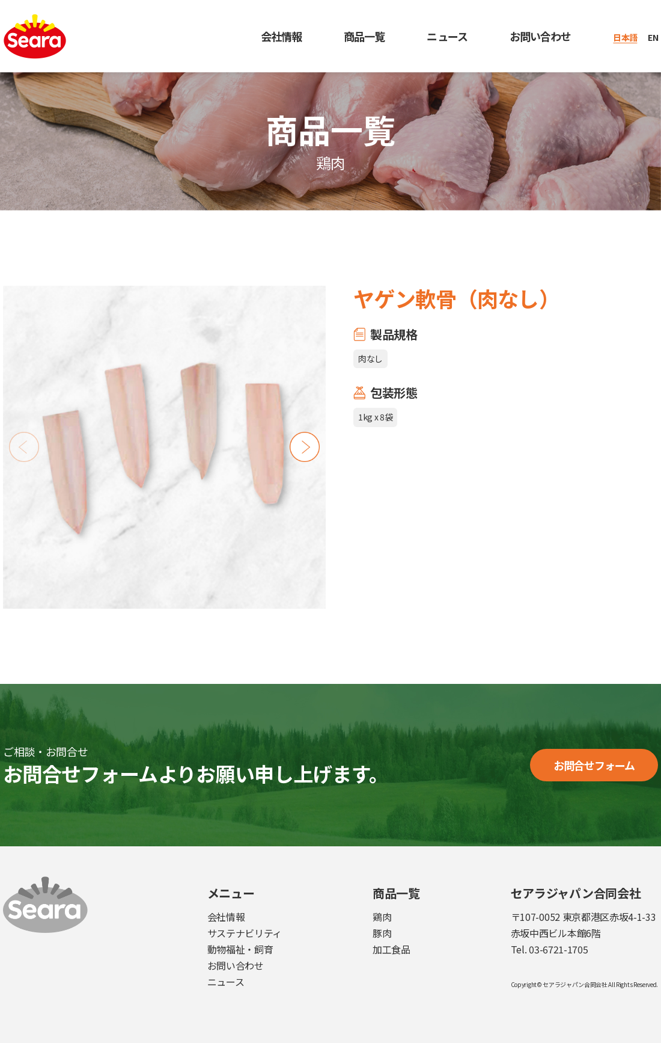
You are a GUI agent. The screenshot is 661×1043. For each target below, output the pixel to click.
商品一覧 (364, 36)
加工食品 (391, 949)
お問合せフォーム (594, 765)
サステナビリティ (244, 933)
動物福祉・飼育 (240, 949)
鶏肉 (382, 916)
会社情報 (281, 36)
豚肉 (382, 933)
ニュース (447, 36)
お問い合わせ (540, 36)
